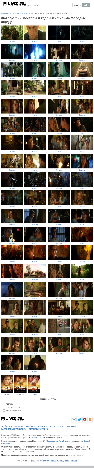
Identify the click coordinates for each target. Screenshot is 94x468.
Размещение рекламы (66, 461)
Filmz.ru (37, 438)
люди (61, 426)
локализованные (13, 407)
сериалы (42, 426)
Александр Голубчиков (59, 441)
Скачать (12, 42)
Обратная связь (47, 461)
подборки (71, 426)
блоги (52, 426)
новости (18, 426)
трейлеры (6, 426)
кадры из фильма (13, 410)
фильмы (30, 426)
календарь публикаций (13, 429)
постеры (9, 404)
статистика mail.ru (39, 429)
